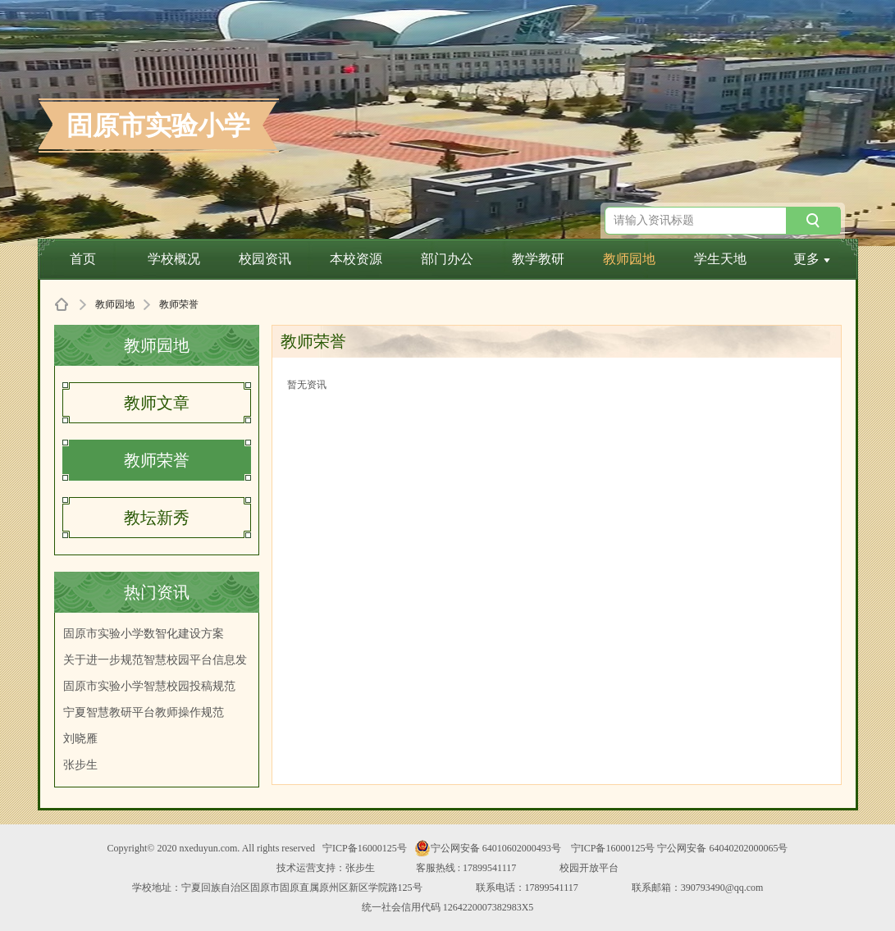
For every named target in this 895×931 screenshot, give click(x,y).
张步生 (80, 765)
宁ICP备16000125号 (364, 848)
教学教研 (538, 259)
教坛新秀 (157, 518)
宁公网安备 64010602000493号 (487, 848)
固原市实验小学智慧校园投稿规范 (149, 686)
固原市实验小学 (158, 125)
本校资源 (356, 259)
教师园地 (629, 259)
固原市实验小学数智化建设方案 (143, 634)
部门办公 (447, 259)
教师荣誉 (157, 460)
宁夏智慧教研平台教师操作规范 (143, 712)
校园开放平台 (589, 868)
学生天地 (720, 259)
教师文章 (157, 403)
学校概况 (174, 259)
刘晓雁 (80, 738)
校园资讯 (265, 259)
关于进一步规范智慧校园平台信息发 (155, 660)
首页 (83, 259)
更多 (811, 259)
